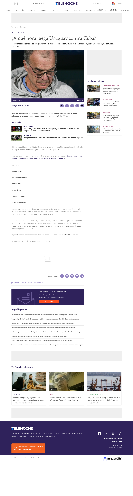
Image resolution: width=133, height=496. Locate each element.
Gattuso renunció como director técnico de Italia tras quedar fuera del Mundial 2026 (39, 336)
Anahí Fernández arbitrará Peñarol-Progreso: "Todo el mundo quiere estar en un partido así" (41, 340)
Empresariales (125, 10)
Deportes (54, 10)
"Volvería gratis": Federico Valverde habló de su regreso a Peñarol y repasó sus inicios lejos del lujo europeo (47, 345)
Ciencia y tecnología (101, 10)
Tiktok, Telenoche (120, 433)
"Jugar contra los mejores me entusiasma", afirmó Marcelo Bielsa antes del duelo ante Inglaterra (43, 323)
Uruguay (23, 282)
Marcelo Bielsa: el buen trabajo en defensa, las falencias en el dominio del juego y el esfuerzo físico (44, 315)
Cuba (30, 282)
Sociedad (31, 10)
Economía (19, 10)
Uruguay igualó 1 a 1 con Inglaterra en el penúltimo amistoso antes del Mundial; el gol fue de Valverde (45, 319)
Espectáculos (90, 10)
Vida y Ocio (78, 10)
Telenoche (14, 27)
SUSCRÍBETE (49, 301)
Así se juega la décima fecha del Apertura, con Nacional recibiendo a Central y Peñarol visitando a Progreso (47, 332)
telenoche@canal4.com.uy (113, 439)
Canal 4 (66, 10)
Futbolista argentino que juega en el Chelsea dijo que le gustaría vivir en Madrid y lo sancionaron (43, 327)
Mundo (43, 10)
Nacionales (8, 10)
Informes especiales (113, 10)
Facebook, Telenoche (99, 433)
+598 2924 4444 (117, 441)
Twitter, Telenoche (106, 433)
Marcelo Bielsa (38, 282)
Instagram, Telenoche (113, 433)
